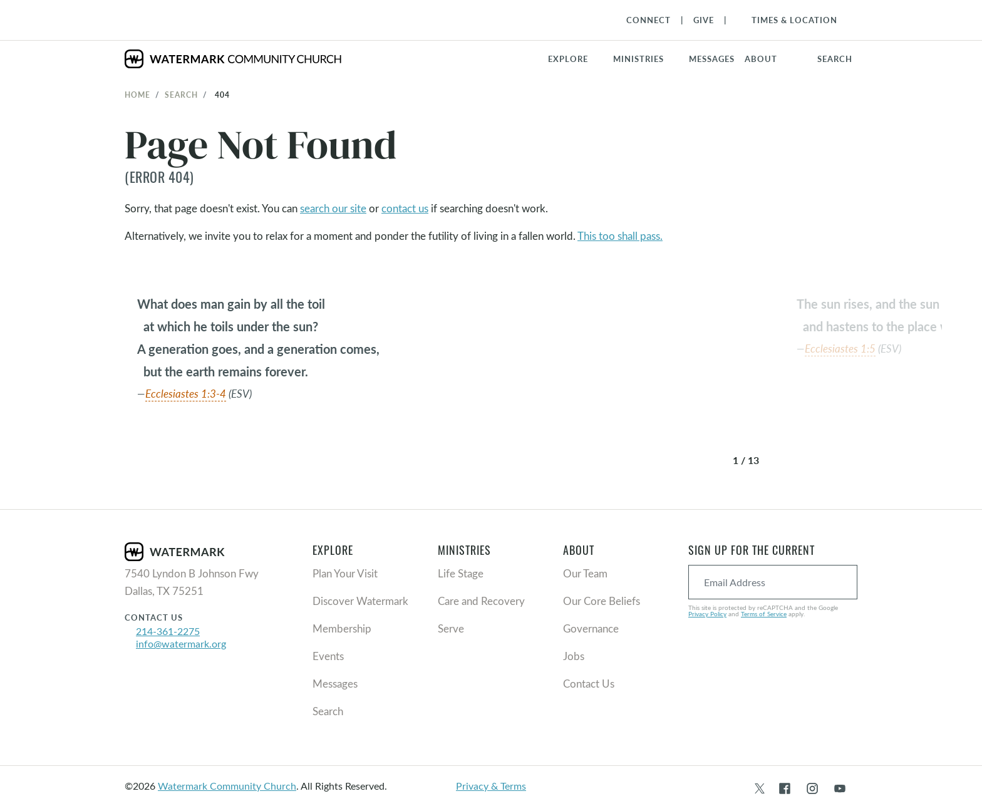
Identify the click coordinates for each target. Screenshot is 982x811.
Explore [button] (568, 59)
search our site (333, 208)
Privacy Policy (707, 613)
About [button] (761, 59)
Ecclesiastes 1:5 (840, 348)
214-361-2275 (168, 631)
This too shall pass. (620, 236)
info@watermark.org (181, 643)
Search (181, 95)
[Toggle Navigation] (788, 20)
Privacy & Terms (491, 785)
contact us (404, 208)
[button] (646, 58)
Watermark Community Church (227, 785)
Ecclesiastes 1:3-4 (185, 393)
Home (137, 95)
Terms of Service (764, 613)
